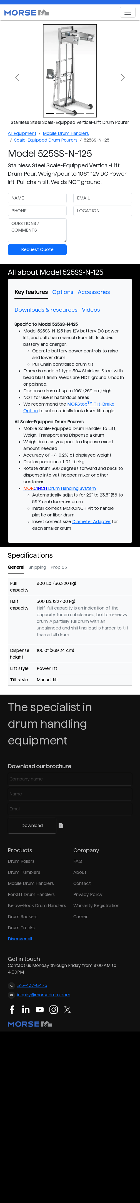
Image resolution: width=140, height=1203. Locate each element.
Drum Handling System (59, 488)
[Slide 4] (90, 114)
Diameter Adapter (91, 521)
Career (80, 916)
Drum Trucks (21, 927)
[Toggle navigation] (128, 12)
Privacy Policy (87, 894)
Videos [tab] (91, 310)
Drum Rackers (23, 916)
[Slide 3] (80, 114)
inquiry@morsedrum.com (43, 994)
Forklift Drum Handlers (31, 894)
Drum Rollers (21, 861)
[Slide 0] (50, 114)
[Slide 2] (70, 114)
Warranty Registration (96, 905)
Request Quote (37, 249)
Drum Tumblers (24, 872)
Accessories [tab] (94, 292)
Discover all (20, 938)
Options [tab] (62, 292)
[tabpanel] (70, 426)
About (79, 872)
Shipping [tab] (37, 567)
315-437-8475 (32, 985)
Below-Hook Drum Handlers (37, 905)
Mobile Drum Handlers (66, 133)
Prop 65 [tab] (59, 567)
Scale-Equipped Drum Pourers (46, 140)
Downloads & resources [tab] (46, 310)
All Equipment (22, 133)
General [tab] (16, 567)
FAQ (77, 861)
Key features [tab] (31, 292)
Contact (82, 883)
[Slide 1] (60, 114)
